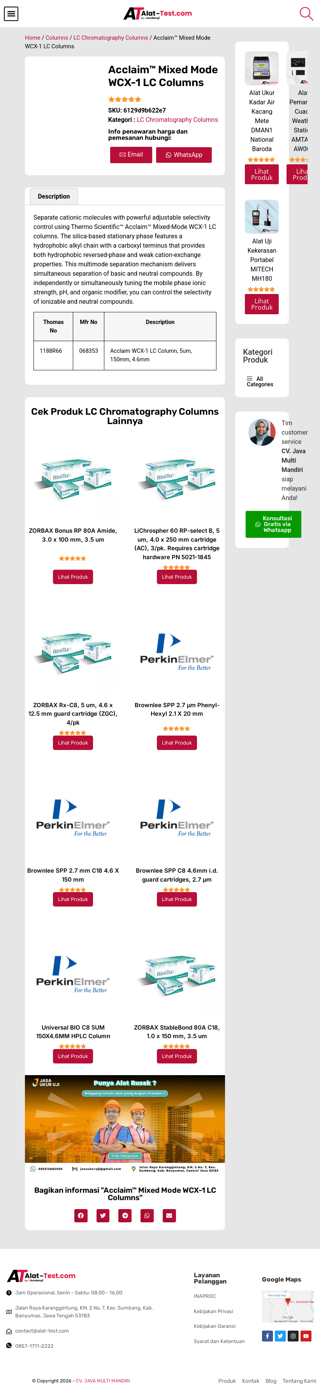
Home (32, 37)
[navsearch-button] (306, 13)
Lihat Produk (73, 577)
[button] (11, 14)
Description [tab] (54, 196)
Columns (57, 37)
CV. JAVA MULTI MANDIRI (103, 1381)
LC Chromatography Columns (111, 37)
